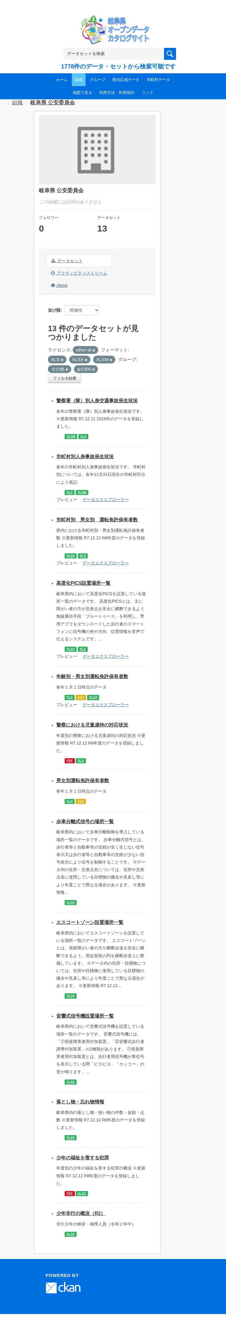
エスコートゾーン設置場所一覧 (89, 922)
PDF (69, 760)
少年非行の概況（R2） (80, 1213)
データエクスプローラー (106, 499)
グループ (97, 79)
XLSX (70, 556)
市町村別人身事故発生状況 (85, 456)
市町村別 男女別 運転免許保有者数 (97, 519)
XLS (83, 436)
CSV (81, 697)
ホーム (62, 79)
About (59, 285)
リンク (147, 92)
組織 (79, 79)
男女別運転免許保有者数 (82, 780)
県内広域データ (125, 79)
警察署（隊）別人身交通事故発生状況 (97, 400)
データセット (67, 260)
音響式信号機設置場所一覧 (85, 1015)
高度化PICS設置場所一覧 (83, 583)
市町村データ (158, 79)
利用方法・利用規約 (116, 92)
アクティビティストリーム (79, 273)
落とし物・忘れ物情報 (80, 1101)
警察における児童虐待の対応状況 (92, 724)
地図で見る (82, 92)
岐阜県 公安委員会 (52, 103)
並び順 (54, 310)
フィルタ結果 (64, 378)
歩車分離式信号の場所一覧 (85, 821)
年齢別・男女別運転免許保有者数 (92, 676)
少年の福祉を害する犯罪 (82, 1157)
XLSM (70, 436)
